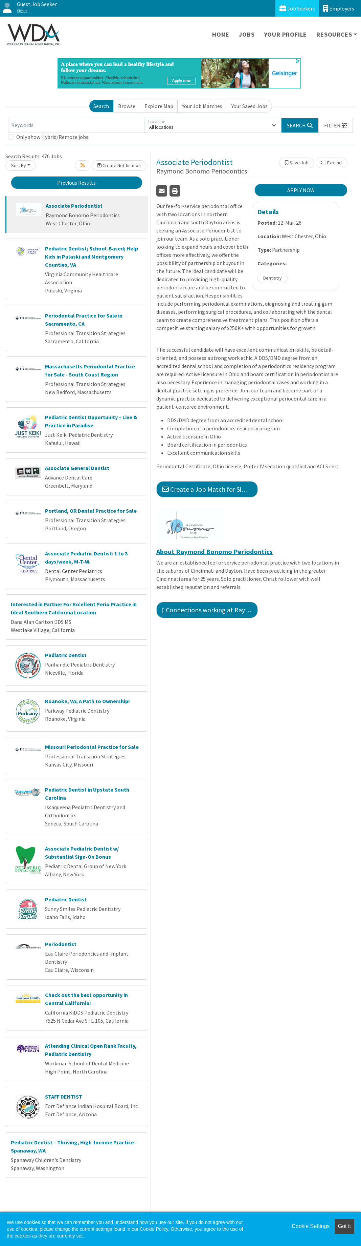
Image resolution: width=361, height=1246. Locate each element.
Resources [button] (334, 34)
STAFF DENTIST (63, 1096)
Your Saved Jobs (249, 106)
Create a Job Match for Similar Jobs (210, 489)
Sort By (18, 165)
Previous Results (76, 182)
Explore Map (158, 106)
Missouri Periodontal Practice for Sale (92, 746)
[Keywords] (76, 125)
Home (220, 34)
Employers (338, 8)
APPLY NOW (301, 190)
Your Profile (285, 34)
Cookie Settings (311, 1226)
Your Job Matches (202, 106)
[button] (335, 125)
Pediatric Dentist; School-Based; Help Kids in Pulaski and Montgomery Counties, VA (91, 256)
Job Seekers (297, 8)
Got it (344, 1226)
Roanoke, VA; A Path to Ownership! (87, 701)
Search (101, 106)
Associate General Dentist (77, 468)
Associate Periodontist (74, 205)
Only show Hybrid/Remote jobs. (52, 137)
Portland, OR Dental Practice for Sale (91, 510)
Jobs (246, 34)
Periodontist (60, 944)
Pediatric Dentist (66, 655)
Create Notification (119, 165)
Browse (126, 106)
